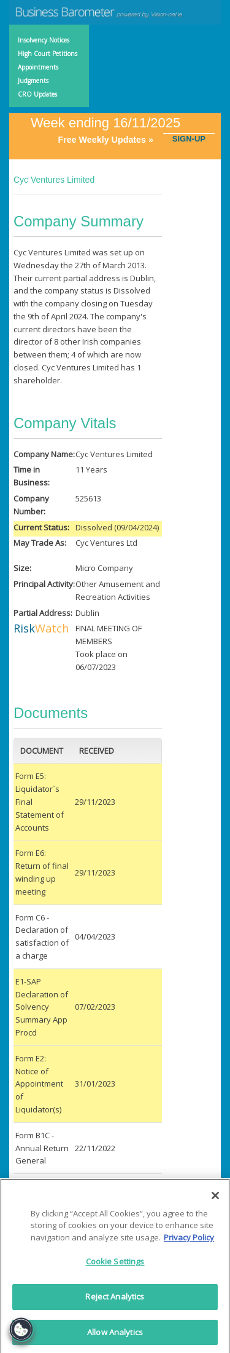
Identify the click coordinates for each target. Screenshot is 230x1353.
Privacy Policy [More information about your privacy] (189, 1241)
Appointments (38, 67)
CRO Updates (37, 94)
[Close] (215, 1199)
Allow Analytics (115, 1335)
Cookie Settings (115, 1265)
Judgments (33, 80)
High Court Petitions (47, 53)
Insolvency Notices (43, 40)
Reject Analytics (114, 1300)
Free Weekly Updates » (110, 140)
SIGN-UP (188, 138)
